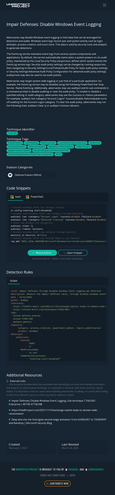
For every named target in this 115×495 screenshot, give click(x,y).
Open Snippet (72, 252)
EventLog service (48, 143)
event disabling (31, 143)
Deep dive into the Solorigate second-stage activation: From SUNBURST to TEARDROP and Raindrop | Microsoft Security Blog (57, 421)
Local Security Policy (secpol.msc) (72, 143)
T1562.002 (12, 133)
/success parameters (16, 146)
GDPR (72, 475)
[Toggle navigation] (104, 5)
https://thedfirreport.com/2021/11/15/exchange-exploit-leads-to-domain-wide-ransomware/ (53, 411)
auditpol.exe (95, 143)
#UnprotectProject (27, 469)
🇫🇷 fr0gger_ (72, 469)
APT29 (58, 154)
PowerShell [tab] (34, 197)
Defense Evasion (15, 143)
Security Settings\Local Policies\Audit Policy (51, 150)
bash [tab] (15, 197)
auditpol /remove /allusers (19, 150)
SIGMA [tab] (13, 280)
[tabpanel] (57, 232)
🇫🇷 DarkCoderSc (94, 469)
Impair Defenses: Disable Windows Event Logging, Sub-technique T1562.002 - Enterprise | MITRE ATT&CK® (53, 402)
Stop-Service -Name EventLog (60, 146)
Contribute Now (57, 483)
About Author (42, 252)
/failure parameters (37, 146)
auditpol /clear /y (83, 146)
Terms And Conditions (52, 475)
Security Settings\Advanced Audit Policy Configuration (30, 154)
